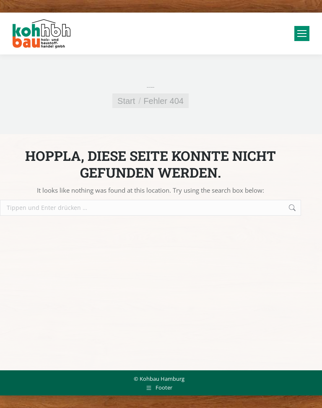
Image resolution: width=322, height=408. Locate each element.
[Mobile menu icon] (301, 33)
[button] (18, 389)
